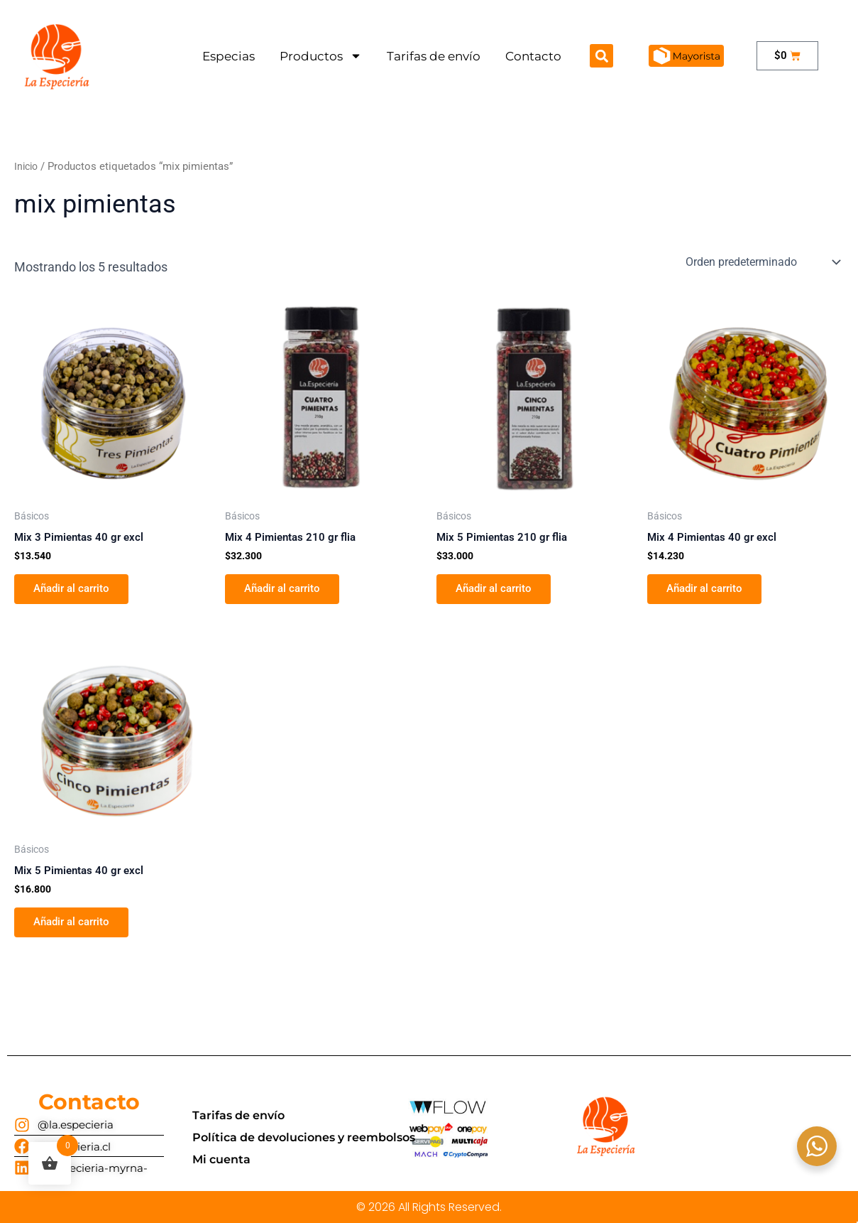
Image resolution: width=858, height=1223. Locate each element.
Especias (228, 56)
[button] (601, 56)
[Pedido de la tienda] (762, 262)
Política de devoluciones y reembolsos (303, 1136)
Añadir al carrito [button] (76, 591)
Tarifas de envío (433, 56)
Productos (321, 56)
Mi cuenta (221, 1158)
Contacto (533, 56)
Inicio (27, 166)
